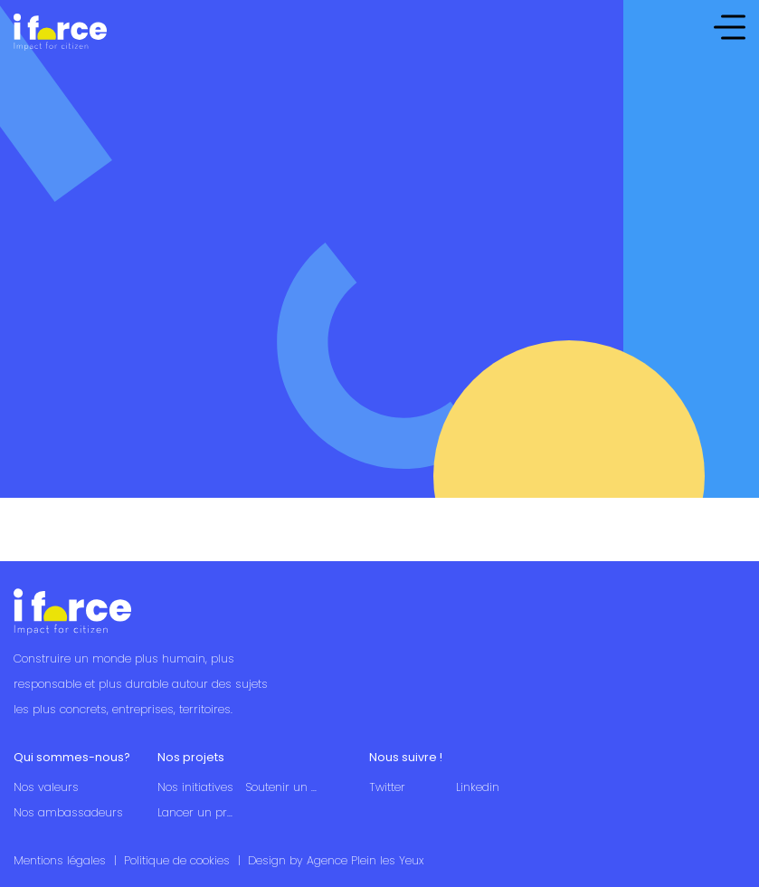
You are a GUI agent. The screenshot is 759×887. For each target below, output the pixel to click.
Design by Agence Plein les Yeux (335, 860)
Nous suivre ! (405, 757)
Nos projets (190, 757)
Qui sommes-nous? (72, 757)
